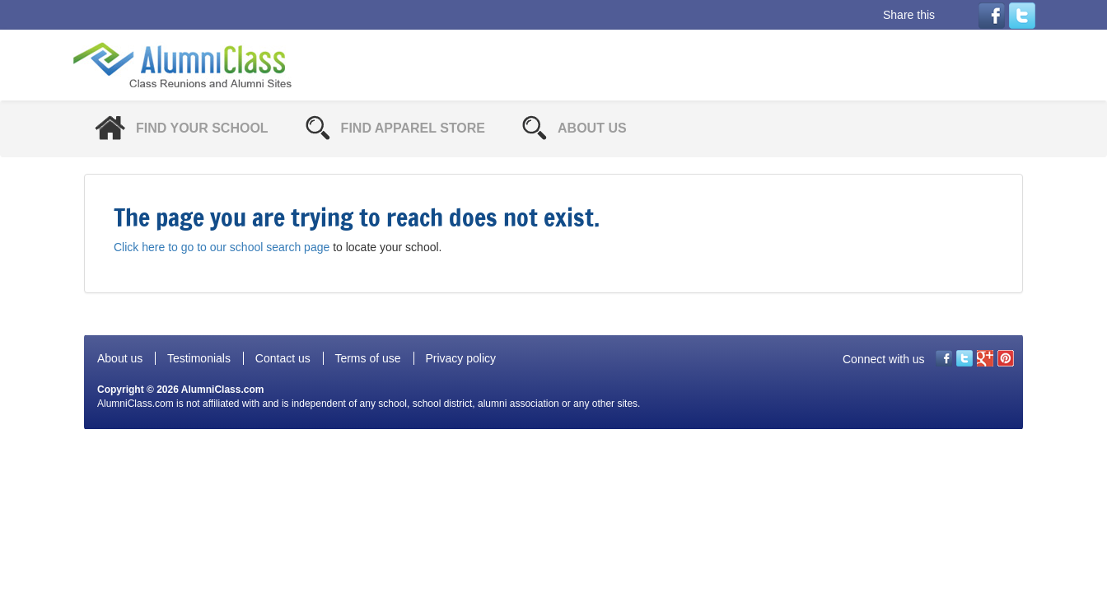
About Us (592, 128)
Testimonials (199, 358)
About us (119, 358)
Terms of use (367, 358)
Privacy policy (460, 358)
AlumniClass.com (222, 389)
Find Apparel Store (413, 128)
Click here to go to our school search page (221, 247)
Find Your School (202, 128)
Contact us (283, 358)
